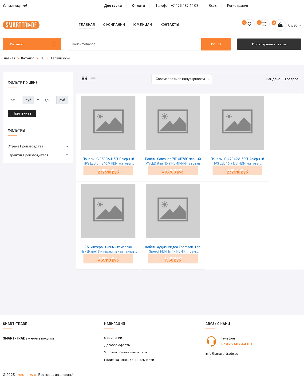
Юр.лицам (142, 25)
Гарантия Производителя (28, 155)
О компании (114, 25)
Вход (213, 6)
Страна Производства (25, 146)
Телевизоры (60, 58)
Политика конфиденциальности (129, 360)
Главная (87, 25)
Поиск (216, 44)
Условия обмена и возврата (126, 353)
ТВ (42, 58)
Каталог (27, 58)
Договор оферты (117, 345)
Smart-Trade (27, 376)
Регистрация (237, 6)
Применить (22, 113)
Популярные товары (269, 44)
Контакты (170, 25)
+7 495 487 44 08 (184, 6)
